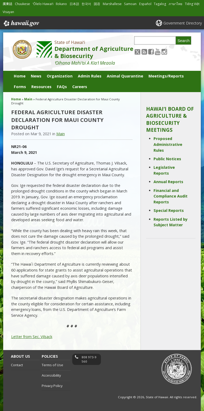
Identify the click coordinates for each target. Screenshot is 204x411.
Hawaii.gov (21, 23)
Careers (79, 86)
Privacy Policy (52, 385)
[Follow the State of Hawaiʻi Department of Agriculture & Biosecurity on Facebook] (151, 51)
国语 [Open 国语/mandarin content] (97, 4)
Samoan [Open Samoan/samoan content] (130, 4)
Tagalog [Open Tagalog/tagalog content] (160, 4)
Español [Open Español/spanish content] (145, 4)
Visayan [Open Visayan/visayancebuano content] (8, 12)
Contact (17, 365)
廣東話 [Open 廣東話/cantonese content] (7, 4)
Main (28, 99)
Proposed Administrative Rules (168, 144)
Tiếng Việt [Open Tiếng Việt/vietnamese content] (192, 4)
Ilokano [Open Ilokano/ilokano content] (61, 4)
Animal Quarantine (125, 76)
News (36, 76)
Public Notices (167, 158)
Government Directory (182, 23)
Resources (41, 86)
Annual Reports (168, 181)
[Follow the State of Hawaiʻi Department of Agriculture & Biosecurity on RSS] (144, 51)
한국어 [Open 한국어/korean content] (86, 4)
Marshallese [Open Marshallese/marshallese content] (112, 4)
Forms (20, 86)
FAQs (62, 86)
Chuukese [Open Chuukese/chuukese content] (22, 4)
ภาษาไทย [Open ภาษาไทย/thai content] (175, 4)
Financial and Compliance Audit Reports (171, 196)
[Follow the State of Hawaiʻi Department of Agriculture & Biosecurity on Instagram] (164, 51)
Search (183, 41)
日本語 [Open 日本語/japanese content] (74, 4)
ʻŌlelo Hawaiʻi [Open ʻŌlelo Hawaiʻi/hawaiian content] (43, 4)
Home (20, 76)
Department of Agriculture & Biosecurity (93, 52)
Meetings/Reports (166, 76)
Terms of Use (52, 365)
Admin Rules (89, 76)
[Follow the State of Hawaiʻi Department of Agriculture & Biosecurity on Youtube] (157, 51)
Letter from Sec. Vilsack (31, 336)
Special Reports (169, 210)
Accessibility (51, 375)
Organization (60, 76)
